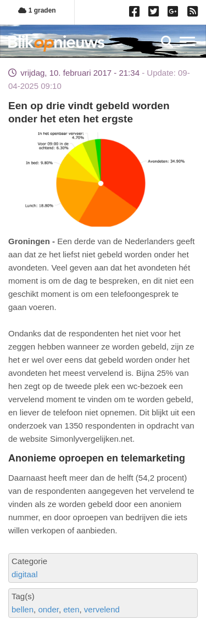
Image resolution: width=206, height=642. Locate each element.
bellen (23, 609)
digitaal (25, 574)
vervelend (102, 609)
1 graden (36, 10)
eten (71, 609)
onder (48, 609)
